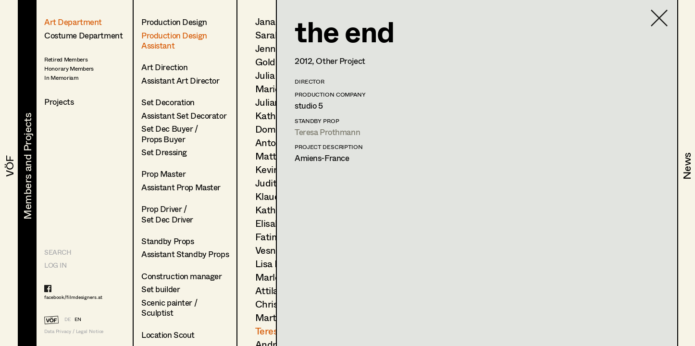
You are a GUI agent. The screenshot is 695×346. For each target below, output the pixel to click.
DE (67, 319)
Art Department (73, 21)
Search (57, 252)
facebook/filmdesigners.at (73, 297)
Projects (59, 101)
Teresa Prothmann (327, 131)
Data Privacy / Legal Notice (73, 331)
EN (77, 319)
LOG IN (55, 265)
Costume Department (83, 35)
